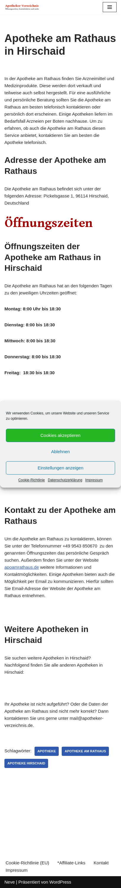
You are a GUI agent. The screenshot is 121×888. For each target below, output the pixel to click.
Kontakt (101, 862)
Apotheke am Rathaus (85, 751)
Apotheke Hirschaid (26, 763)
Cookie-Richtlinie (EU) (27, 862)
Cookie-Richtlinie (31, 480)
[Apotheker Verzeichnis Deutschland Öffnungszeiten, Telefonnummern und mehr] (22, 7)
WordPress (60, 881)
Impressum (94, 480)
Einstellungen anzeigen (60, 467)
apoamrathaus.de (21, 567)
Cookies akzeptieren (60, 435)
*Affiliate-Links (72, 862)
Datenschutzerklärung (65, 480)
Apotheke (46, 751)
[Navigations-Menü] (110, 7)
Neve (9, 881)
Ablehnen (60, 451)
